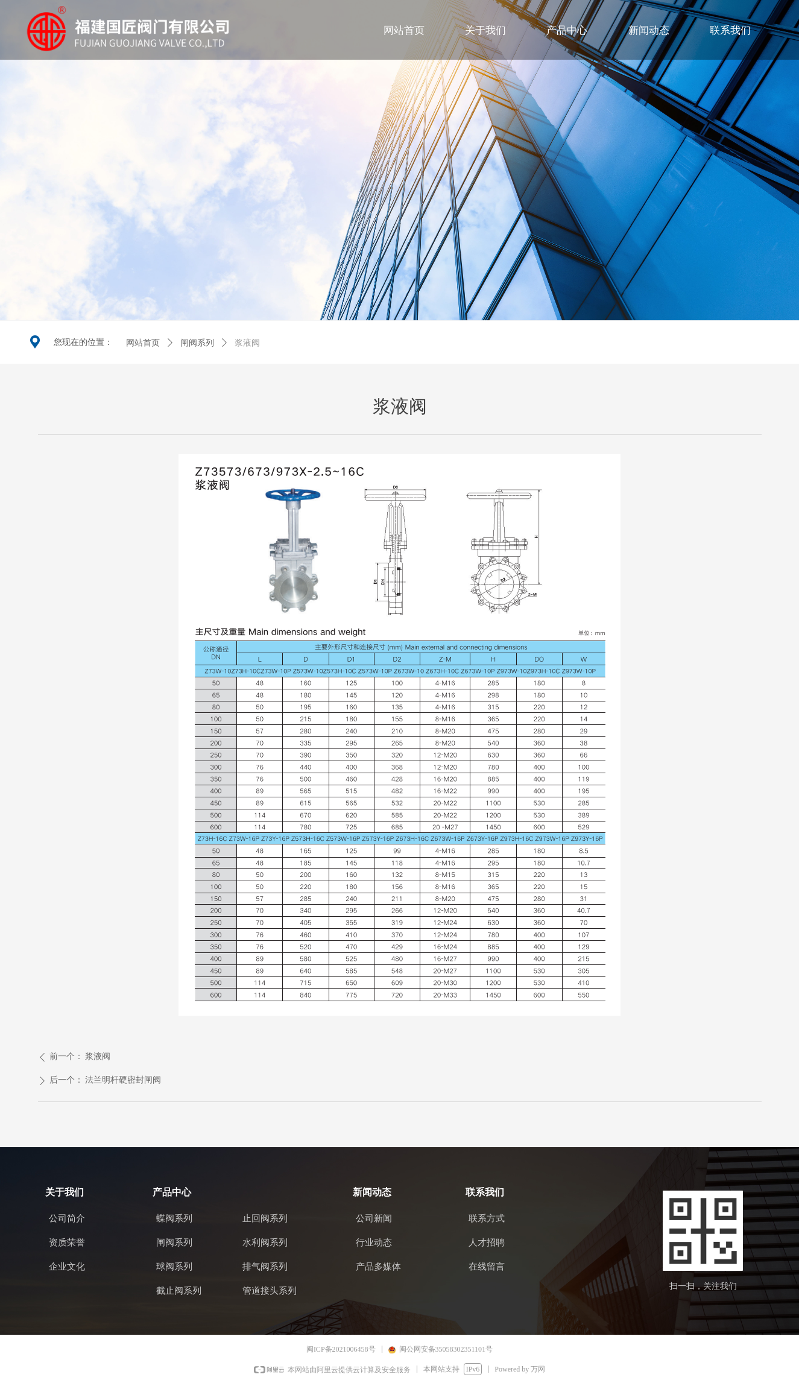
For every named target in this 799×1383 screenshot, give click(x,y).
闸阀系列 (197, 342)
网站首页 (143, 342)
